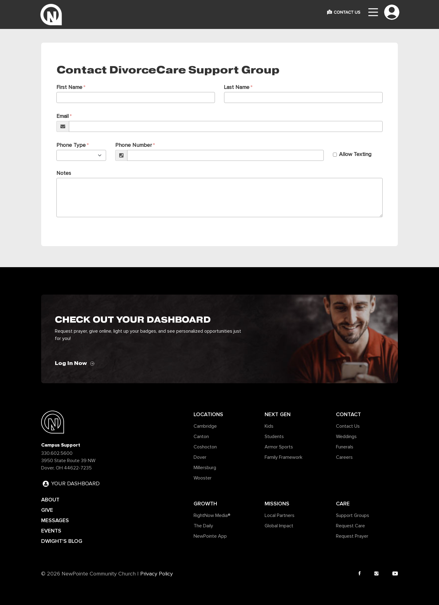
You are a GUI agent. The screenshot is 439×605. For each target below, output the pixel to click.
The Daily (203, 525)
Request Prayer (352, 536)
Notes (63, 173)
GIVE (47, 510)
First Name (69, 87)
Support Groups (352, 515)
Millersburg (205, 467)
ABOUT (50, 499)
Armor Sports (279, 446)
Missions (277, 503)
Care (343, 503)
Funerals (344, 446)
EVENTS (51, 530)
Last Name (236, 87)
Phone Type (71, 145)
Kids (269, 426)
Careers (344, 457)
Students (274, 436)
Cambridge (205, 426)
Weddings (346, 436)
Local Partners (279, 515)
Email (62, 116)
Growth (205, 503)
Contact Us (348, 426)
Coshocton (205, 446)
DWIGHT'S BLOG (61, 541)
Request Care (350, 525)
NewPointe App (210, 536)
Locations (208, 414)
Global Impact (279, 525)
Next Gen (278, 414)
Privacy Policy (156, 574)
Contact (348, 414)
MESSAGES (55, 520)
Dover (200, 457)
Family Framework (283, 457)
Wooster (203, 478)
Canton (201, 436)
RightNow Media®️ (212, 515)
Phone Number (133, 145)
